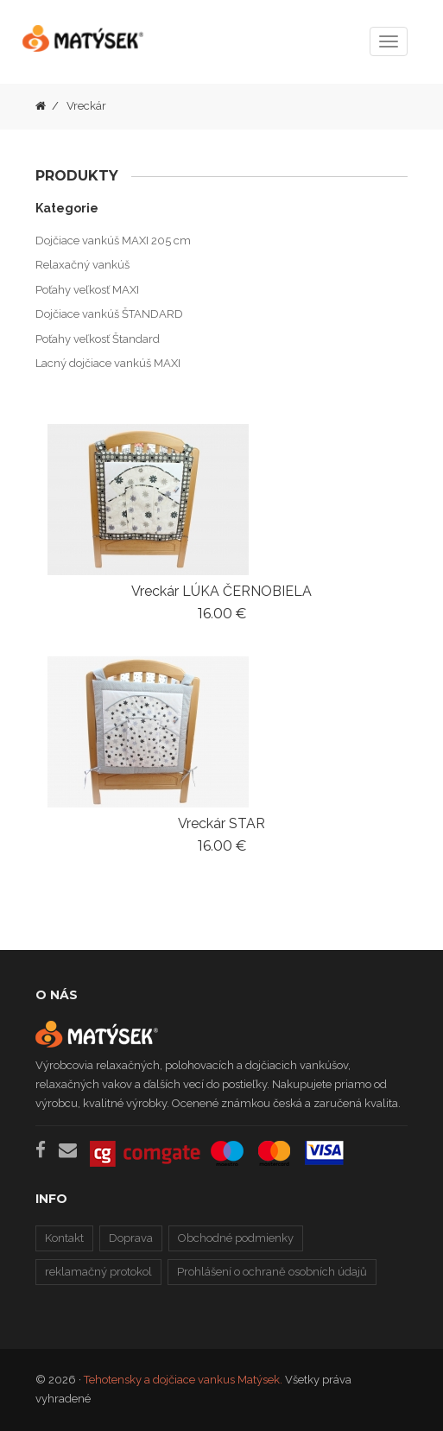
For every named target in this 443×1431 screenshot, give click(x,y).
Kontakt (64, 1238)
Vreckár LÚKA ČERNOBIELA (221, 591)
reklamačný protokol (98, 1271)
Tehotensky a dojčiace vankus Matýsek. (183, 1379)
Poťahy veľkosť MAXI (87, 289)
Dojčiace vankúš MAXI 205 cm (113, 240)
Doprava (131, 1238)
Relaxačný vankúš (82, 264)
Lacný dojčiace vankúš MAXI (107, 363)
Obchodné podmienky (236, 1238)
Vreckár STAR (221, 823)
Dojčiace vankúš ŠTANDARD (109, 313)
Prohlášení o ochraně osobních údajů (272, 1271)
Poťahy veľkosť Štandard (97, 338)
